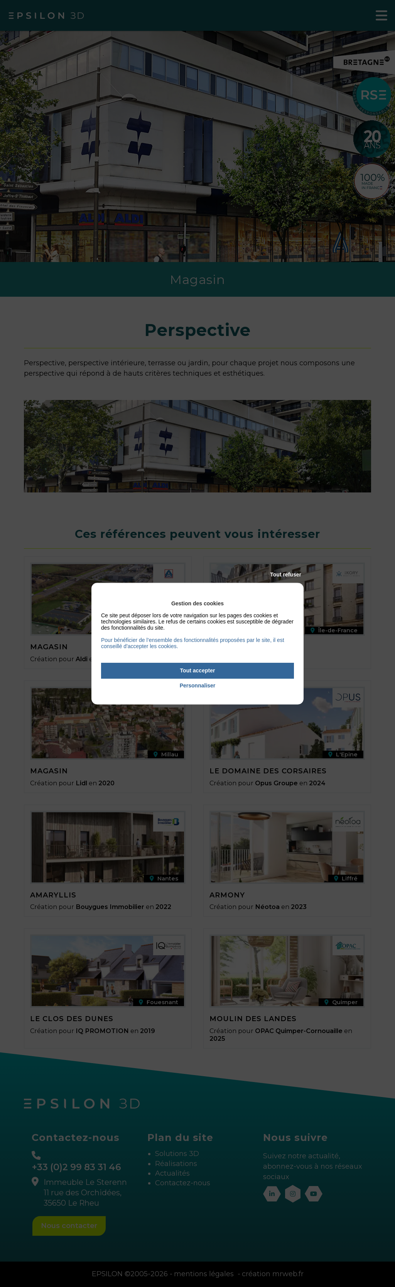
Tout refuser (285, 574)
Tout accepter (197, 670)
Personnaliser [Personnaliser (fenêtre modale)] (198, 685)
